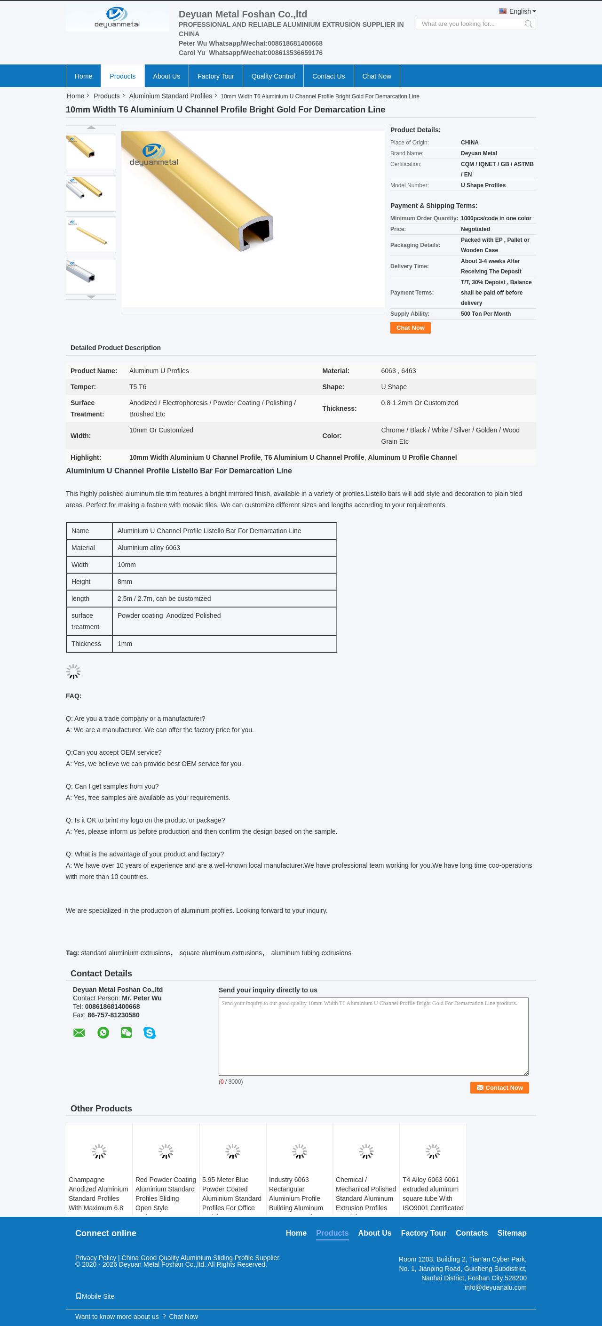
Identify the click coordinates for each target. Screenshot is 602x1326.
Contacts (472, 1233)
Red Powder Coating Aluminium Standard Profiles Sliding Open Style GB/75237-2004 (165, 1198)
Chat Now (377, 76)
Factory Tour (216, 76)
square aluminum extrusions (221, 953)
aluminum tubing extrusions (311, 953)
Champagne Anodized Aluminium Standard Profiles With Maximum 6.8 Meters (98, 1198)
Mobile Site (94, 1296)
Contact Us (328, 76)
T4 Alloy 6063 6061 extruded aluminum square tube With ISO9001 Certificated (433, 1194)
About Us (167, 76)
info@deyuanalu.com (496, 1287)
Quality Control (273, 76)
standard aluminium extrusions (125, 953)
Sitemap (512, 1233)
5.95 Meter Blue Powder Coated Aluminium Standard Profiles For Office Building (231, 1198)
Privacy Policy (95, 1258)
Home (83, 76)
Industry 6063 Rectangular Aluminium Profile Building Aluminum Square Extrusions (296, 1198)
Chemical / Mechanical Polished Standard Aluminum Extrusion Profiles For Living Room (366, 1198)
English (520, 11)
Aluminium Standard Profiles (171, 96)
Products (122, 76)
